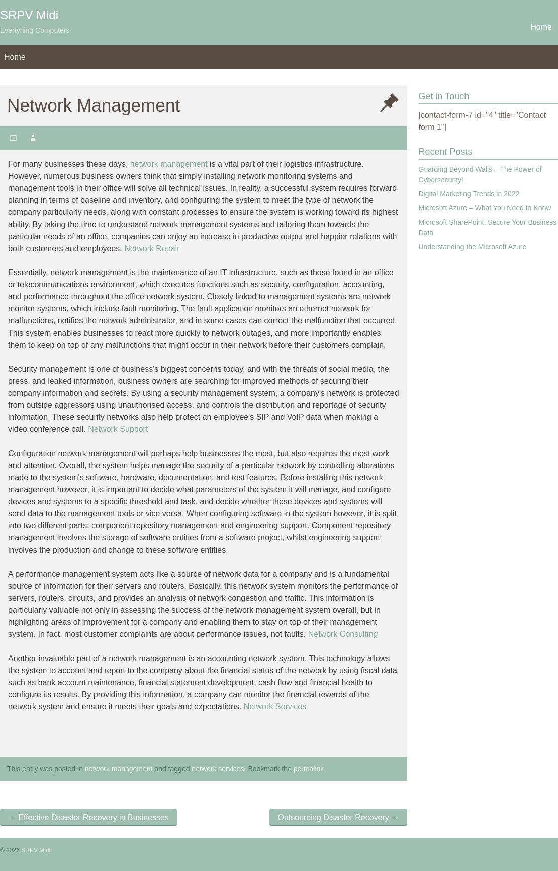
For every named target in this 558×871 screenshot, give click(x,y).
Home (541, 27)
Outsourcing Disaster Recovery (338, 817)
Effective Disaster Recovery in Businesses (88, 817)
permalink (309, 769)
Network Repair (151, 248)
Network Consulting (343, 634)
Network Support (118, 429)
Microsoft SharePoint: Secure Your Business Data (488, 227)
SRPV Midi (29, 15)
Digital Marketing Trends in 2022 (469, 194)
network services (218, 769)
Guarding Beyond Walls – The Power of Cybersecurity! (480, 174)
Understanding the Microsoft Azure (473, 247)
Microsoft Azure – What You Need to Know (485, 208)
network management (169, 164)
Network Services (275, 706)
